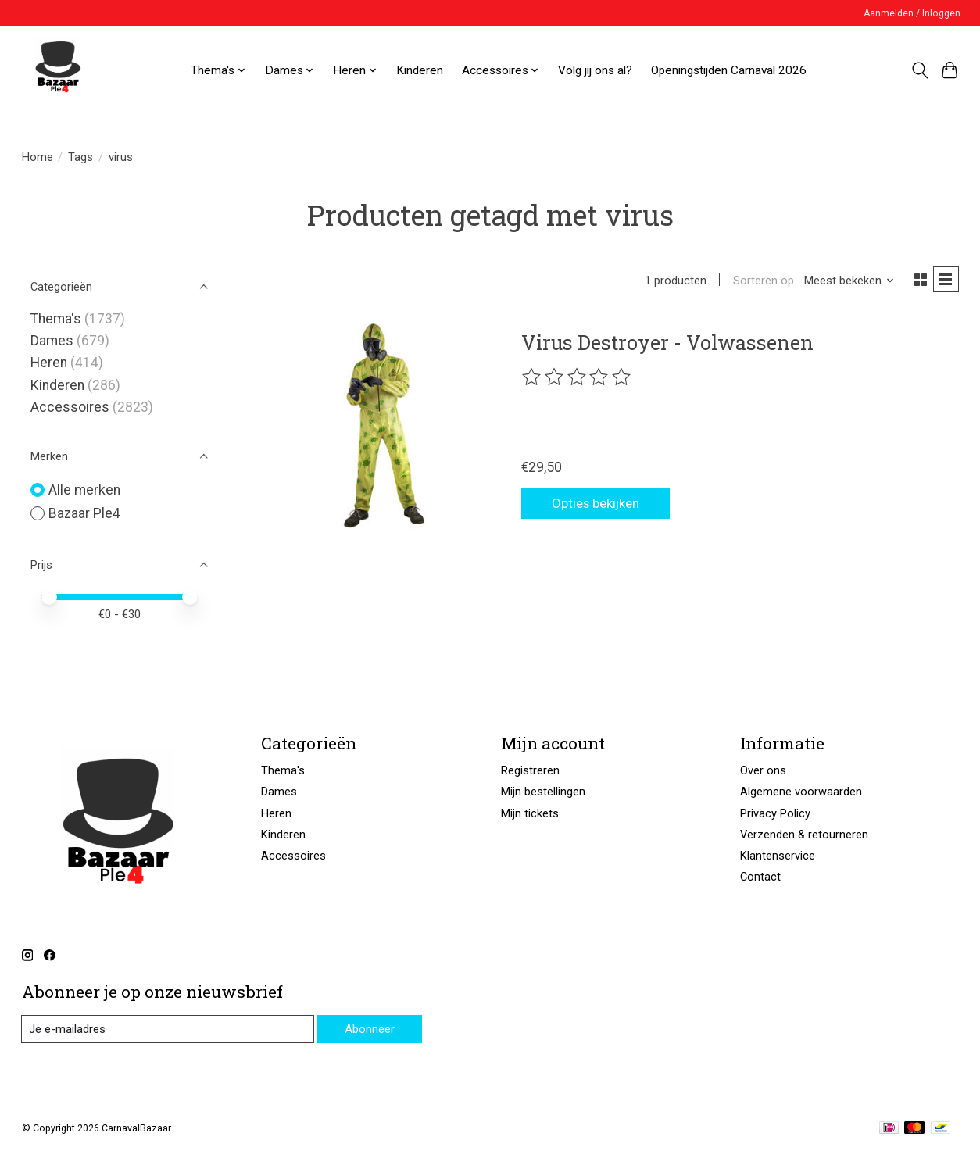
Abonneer (368, 1028)
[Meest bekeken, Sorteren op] (846, 281)
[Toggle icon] (919, 70)
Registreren (530, 770)
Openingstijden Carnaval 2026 (729, 70)
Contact (760, 877)
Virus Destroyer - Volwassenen (667, 344)
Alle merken (84, 490)
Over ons (763, 770)
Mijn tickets (530, 813)
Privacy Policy (775, 813)
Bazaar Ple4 (84, 513)
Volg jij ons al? (595, 70)
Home (37, 157)
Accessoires (69, 407)
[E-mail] (166, 1029)
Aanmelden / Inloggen (912, 13)
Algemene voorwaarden (801, 792)
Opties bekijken (603, 503)
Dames (51, 340)
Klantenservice (777, 856)
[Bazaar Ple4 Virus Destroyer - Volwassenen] (380, 427)
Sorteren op (760, 281)
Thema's (55, 319)
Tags (80, 157)
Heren (48, 362)
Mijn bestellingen (543, 792)
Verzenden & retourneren (804, 834)
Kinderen (419, 70)
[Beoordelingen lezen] (577, 379)
